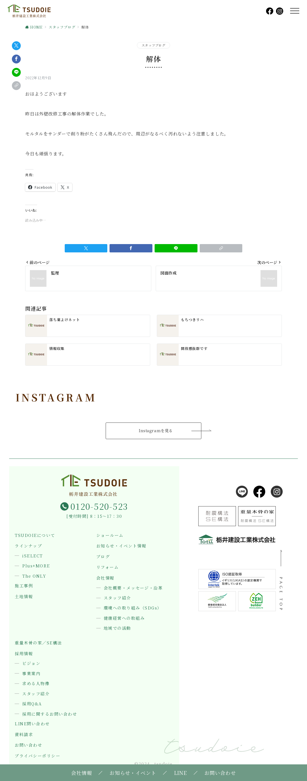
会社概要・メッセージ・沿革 (133, 587)
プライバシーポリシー (37, 756)
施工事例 (24, 586)
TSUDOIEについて (35, 535)
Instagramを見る (156, 430)
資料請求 (24, 735)
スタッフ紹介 (117, 597)
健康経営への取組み (124, 618)
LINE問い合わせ (32, 724)
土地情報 (24, 597)
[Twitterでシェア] (16, 45)
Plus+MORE (36, 565)
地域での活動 (117, 628)
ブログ (103, 557)
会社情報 (105, 578)
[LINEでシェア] (16, 72)
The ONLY (34, 575)
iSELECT (32, 555)
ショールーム (110, 535)
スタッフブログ (153, 45)
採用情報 (24, 654)
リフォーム (107, 567)
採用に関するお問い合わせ (49, 713)
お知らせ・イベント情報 (121, 546)
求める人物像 (36, 683)
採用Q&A (32, 703)
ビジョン (31, 663)
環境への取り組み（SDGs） (133, 607)
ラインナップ (28, 546)
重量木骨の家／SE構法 (38, 643)
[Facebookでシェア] (16, 59)
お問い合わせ (28, 745)
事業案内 (31, 673)
